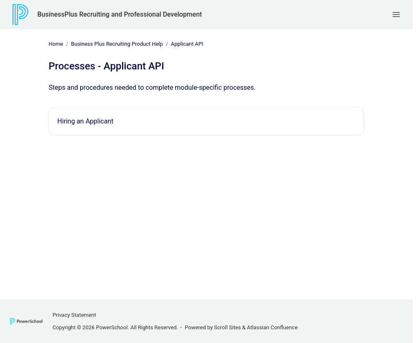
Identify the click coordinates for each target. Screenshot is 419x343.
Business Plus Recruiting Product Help (117, 44)
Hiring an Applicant (85, 121)
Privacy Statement (74, 315)
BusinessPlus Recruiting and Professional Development (119, 14)
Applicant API (187, 44)
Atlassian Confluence (272, 327)
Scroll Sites (227, 327)
